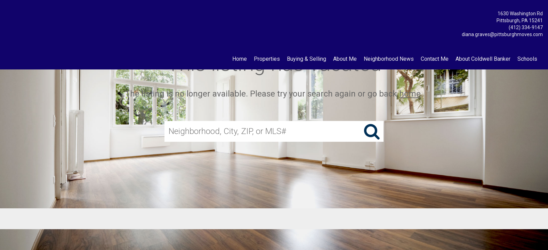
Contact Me (435, 59)
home (410, 94)
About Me (345, 59)
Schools (527, 59)
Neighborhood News (389, 59)
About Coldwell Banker (483, 59)
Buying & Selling (306, 59)
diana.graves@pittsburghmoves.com (502, 34)
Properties (267, 59)
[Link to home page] (7, 12)
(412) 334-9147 (526, 27)
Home (239, 59)
